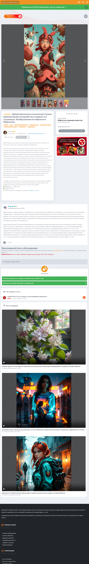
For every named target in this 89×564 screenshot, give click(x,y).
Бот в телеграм (7, 559)
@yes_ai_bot (35, 190)
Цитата (9, 242)
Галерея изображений (9, 533)
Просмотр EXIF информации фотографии (72, 131)
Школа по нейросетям (9, 561)
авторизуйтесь (58, 250)
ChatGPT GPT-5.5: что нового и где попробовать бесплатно (27, 296)
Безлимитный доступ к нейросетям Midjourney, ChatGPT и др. (23, 278)
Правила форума (7, 545)
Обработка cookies (8, 542)
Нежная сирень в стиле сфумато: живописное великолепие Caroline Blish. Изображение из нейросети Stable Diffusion (41, 366)
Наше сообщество (8, 535)
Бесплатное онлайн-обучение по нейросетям (18, 283)
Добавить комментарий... (11, 262)
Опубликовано (16, 208)
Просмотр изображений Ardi (36, 133)
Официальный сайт (8, 538)
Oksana (6, 368)
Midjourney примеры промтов (70, 120)
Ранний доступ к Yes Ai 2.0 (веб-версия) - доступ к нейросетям (43, 7)
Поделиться (9, 137)
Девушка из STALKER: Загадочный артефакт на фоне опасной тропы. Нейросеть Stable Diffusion (33, 493)
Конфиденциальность (9, 540)
